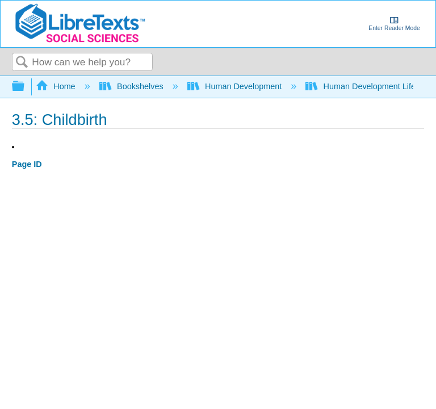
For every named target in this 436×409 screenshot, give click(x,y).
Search (22, 63)
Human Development (235, 86)
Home (57, 86)
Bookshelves (132, 86)
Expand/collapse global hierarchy (25, 87)
